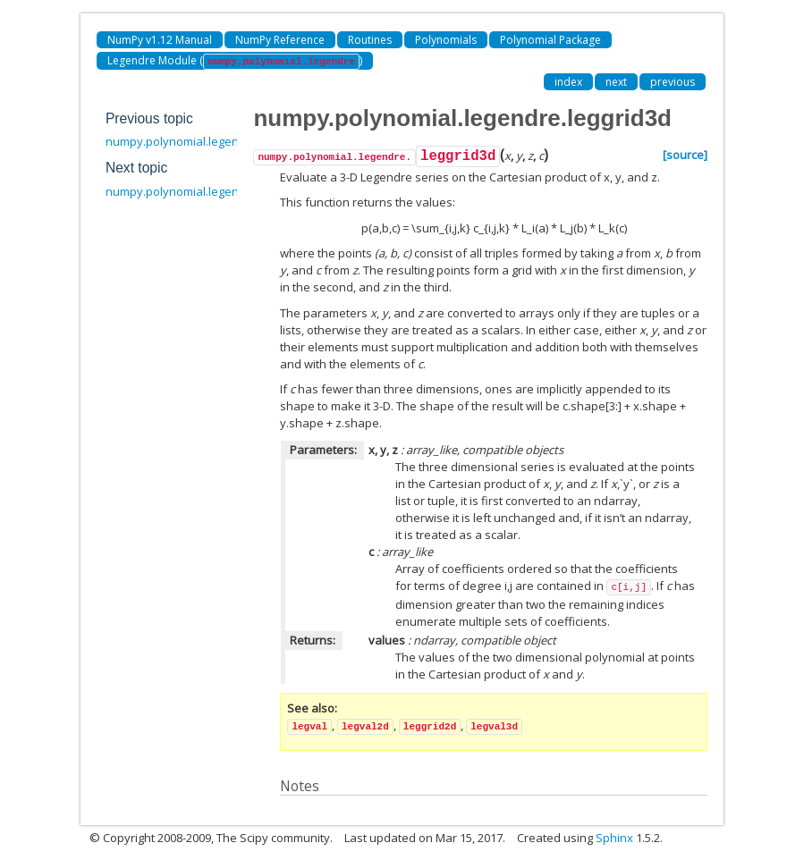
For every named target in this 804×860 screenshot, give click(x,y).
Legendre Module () (234, 61)
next (616, 81)
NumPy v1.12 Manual (159, 39)
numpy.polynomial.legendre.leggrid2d (208, 141)
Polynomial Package (550, 39)
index (568, 81)
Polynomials (446, 39)
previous (672, 81)
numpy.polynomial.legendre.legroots (205, 191)
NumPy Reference (280, 39)
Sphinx (614, 838)
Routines (370, 39)
